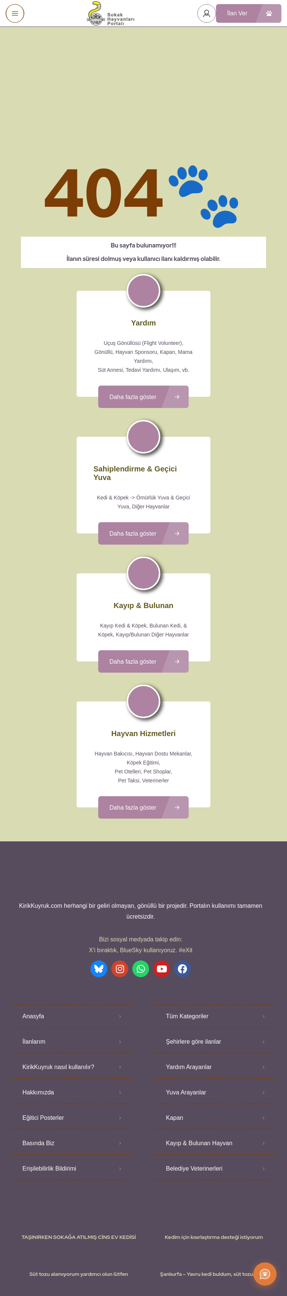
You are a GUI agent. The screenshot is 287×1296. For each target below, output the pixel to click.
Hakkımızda (38, 1040)
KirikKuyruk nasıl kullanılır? (58, 1015)
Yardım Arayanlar (189, 1015)
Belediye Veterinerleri (194, 1116)
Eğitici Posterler (43, 1065)
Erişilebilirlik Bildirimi (49, 1116)
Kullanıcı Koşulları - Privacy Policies (122, 1268)
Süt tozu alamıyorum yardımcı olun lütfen (79, 1221)
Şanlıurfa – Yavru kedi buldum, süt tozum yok (214, 1221)
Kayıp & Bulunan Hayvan (199, 1091)
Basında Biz (38, 1091)
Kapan (174, 1065)
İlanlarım (33, 989)
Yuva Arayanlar (186, 1040)
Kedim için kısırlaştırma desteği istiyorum (214, 1184)
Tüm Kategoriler (187, 964)
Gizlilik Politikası (187, 1268)
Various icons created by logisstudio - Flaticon (143, 1277)
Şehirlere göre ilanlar (193, 989)
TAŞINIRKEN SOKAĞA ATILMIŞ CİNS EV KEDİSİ (79, 1184)
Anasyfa (33, 964)
